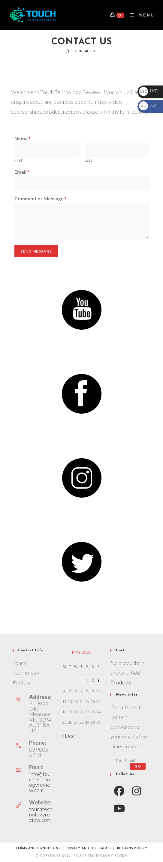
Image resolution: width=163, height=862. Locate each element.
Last (88, 160)
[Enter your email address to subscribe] (130, 760)
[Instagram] (136, 790)
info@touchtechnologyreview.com (40, 782)
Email (21, 172)
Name (22, 138)
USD (148, 90)
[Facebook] (119, 790)
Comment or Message (40, 198)
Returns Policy (132, 848)
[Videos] (67, 51)
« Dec (68, 735)
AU (147, 105)
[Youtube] (119, 808)
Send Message (36, 251)
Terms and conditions (38, 848)
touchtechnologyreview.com (40, 814)
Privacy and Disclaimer (89, 848)
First (18, 160)
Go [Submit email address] (137, 766)
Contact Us (86, 51)
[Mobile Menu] (140, 15)
